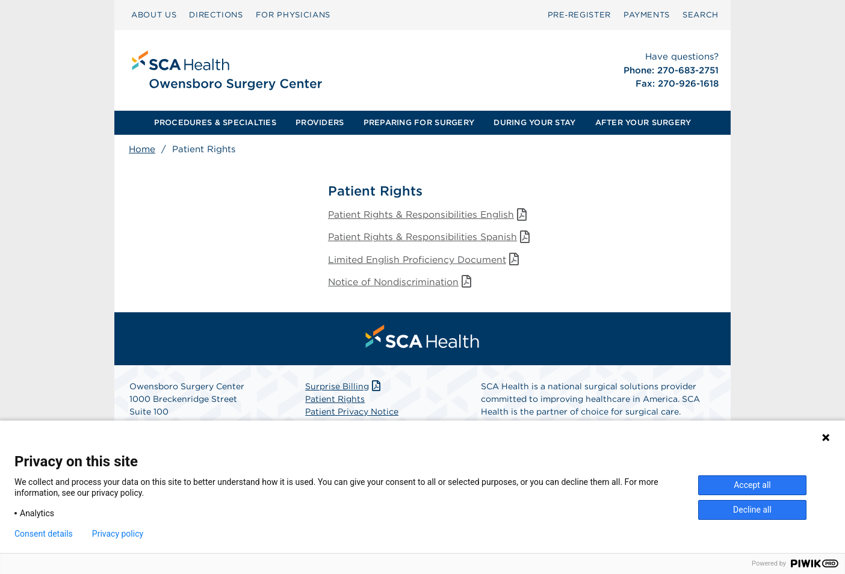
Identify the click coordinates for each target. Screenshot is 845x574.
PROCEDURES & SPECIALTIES (215, 122)
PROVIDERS (320, 122)
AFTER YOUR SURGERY (643, 122)
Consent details (43, 534)
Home (142, 149)
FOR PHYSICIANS (293, 14)
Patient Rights (335, 401)
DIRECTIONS (216, 14)
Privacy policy (117, 534)
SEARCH (700, 14)
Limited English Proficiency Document (426, 261)
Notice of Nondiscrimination (402, 283)
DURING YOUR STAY (534, 122)
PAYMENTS (647, 14)
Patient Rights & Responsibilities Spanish (432, 238)
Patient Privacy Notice (351, 414)
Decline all (752, 509)
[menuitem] (153, 15)
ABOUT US (153, 14)
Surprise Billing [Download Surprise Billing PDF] (344, 388)
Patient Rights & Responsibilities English (431, 215)
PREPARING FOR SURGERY (419, 122)
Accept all (752, 485)
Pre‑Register (579, 14)
